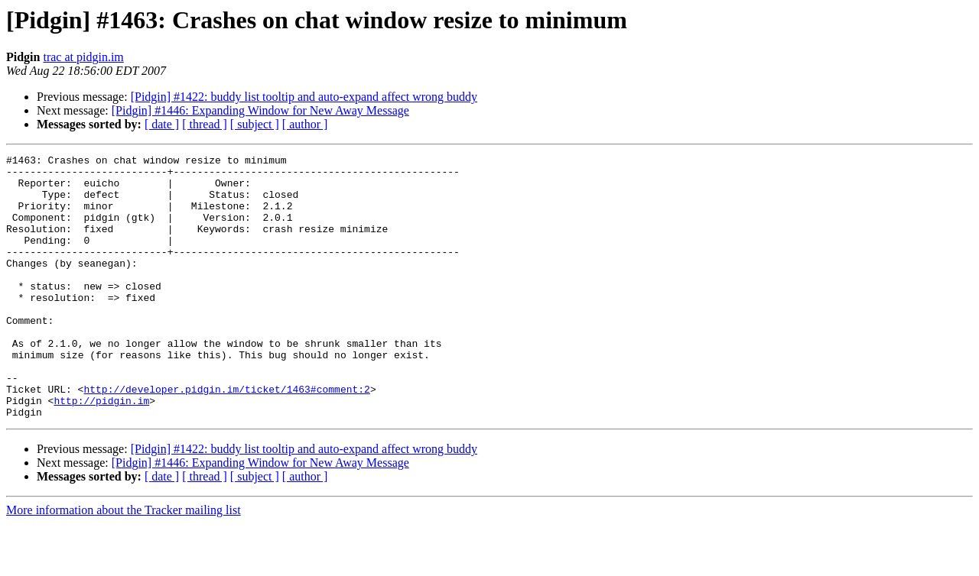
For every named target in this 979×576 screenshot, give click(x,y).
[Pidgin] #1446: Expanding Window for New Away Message (260, 110)
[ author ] (305, 124)
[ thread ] (204, 124)
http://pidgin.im (101, 451)
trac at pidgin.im (83, 56)
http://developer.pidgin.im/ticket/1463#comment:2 (226, 437)
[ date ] (162, 124)
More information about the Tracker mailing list (123, 562)
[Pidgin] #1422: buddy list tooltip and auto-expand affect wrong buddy (304, 96)
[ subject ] (254, 124)
